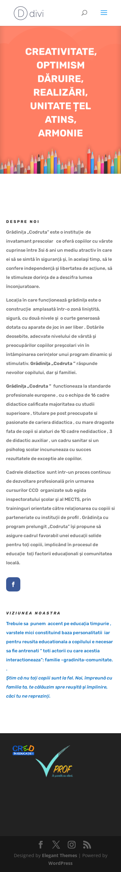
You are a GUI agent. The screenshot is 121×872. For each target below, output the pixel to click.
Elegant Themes (59, 855)
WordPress (60, 863)
